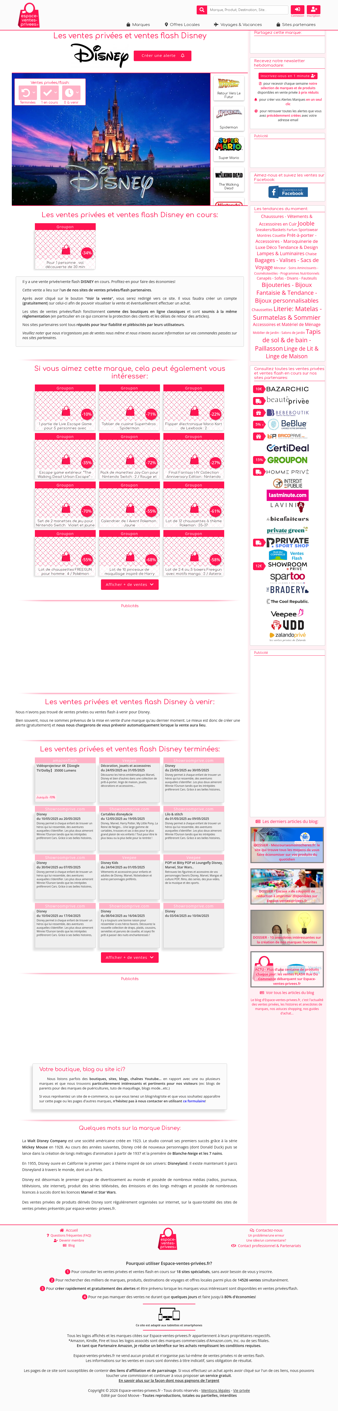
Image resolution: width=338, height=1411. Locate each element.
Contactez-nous (266, 1230)
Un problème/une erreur (266, 1235)
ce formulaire (194, 1105)
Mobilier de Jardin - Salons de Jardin (279, 336)
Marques (138, 25)
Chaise (310, 257)
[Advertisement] (130, 651)
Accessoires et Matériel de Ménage (287, 328)
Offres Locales (182, 25)
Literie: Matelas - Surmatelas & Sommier (287, 316)
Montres (264, 239)
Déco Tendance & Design (292, 251)
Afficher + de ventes (130, 588)
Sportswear (308, 233)
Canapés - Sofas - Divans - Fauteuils (287, 282)
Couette (279, 239)
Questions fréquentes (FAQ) (69, 1235)
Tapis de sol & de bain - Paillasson (288, 343)
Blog (69, 1245)
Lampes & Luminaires (280, 257)
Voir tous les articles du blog (287, 996)
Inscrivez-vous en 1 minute (288, 79)
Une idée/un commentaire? (266, 1240)
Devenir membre (69, 1240)
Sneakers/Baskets (271, 233)
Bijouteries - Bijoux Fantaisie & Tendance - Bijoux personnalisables (287, 296)
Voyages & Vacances (238, 25)
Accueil (69, 1230)
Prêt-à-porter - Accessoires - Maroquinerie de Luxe (286, 245)
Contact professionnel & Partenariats (266, 1245)
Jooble (306, 227)
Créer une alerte (164, 59)
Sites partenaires (296, 25)
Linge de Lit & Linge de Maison (292, 356)
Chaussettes (262, 313)
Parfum (292, 234)
